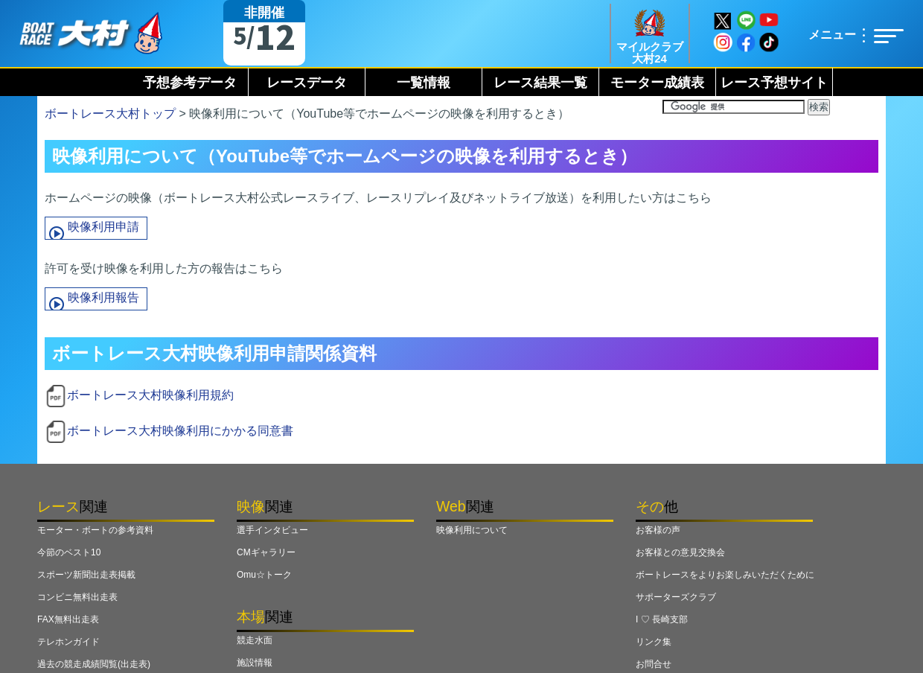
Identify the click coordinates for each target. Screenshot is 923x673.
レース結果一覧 (540, 82)
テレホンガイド (68, 642)
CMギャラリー (266, 552)
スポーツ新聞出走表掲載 (86, 575)
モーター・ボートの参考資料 (95, 530)
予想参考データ (190, 82)
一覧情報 (423, 82)
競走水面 (254, 640)
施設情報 (254, 662)
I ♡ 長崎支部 (662, 619)
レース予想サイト (774, 82)
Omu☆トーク (264, 575)
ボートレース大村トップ (110, 113)
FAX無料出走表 (68, 619)
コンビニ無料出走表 (77, 597)
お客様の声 (658, 530)
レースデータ (306, 82)
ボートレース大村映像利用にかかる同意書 (180, 430)
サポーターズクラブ (676, 597)
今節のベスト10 (68, 552)
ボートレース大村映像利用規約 (150, 395)
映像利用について (472, 530)
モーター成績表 (657, 82)
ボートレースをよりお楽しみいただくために (725, 575)
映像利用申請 (103, 226)
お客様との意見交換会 (680, 552)
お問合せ (653, 664)
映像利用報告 (103, 297)
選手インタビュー (272, 530)
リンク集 (653, 642)
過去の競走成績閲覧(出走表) (93, 664)
